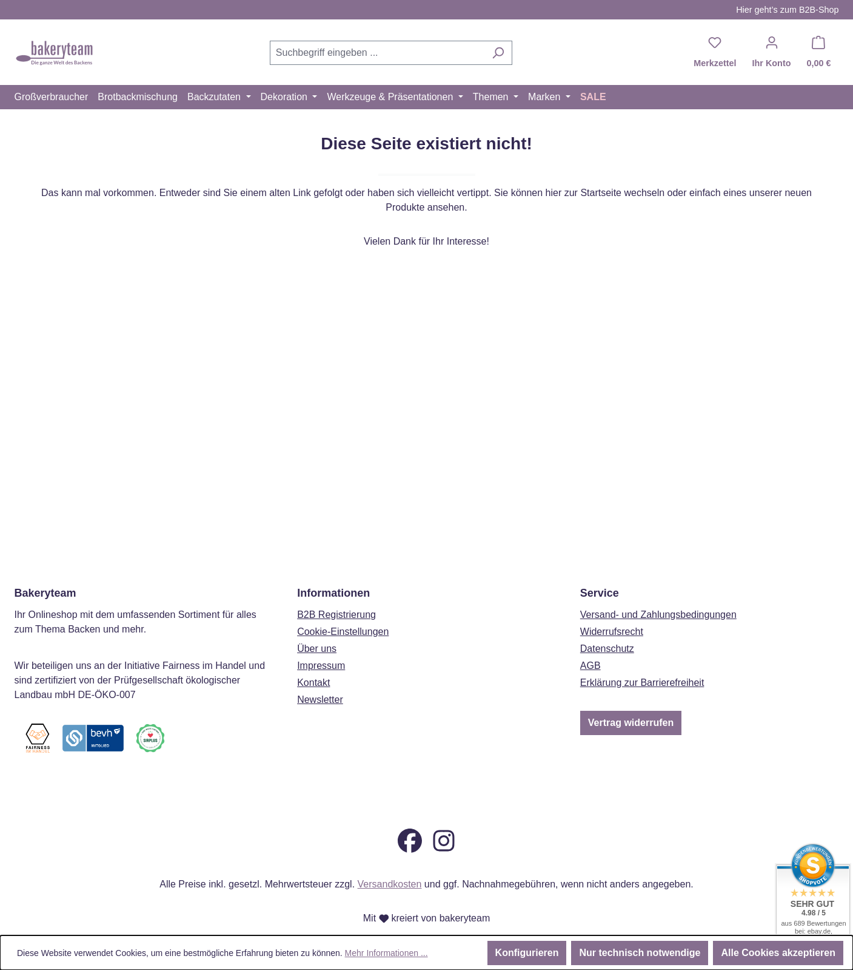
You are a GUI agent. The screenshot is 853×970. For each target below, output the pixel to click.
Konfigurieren (527, 953)
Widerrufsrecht (611, 610)
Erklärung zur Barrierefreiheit (642, 661)
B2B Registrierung (336, 593)
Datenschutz (607, 627)
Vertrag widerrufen (631, 701)
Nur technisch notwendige (639, 953)
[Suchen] (498, 53)
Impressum (321, 644)
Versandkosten (390, 884)
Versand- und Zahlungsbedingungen (658, 593)
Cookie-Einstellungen (343, 610)
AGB (590, 644)
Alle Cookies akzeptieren (778, 953)
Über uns (316, 627)
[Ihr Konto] (771, 52)
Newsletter (320, 678)
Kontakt (313, 661)
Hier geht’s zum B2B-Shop (787, 10)
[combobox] (377, 53)
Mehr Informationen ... (386, 953)
